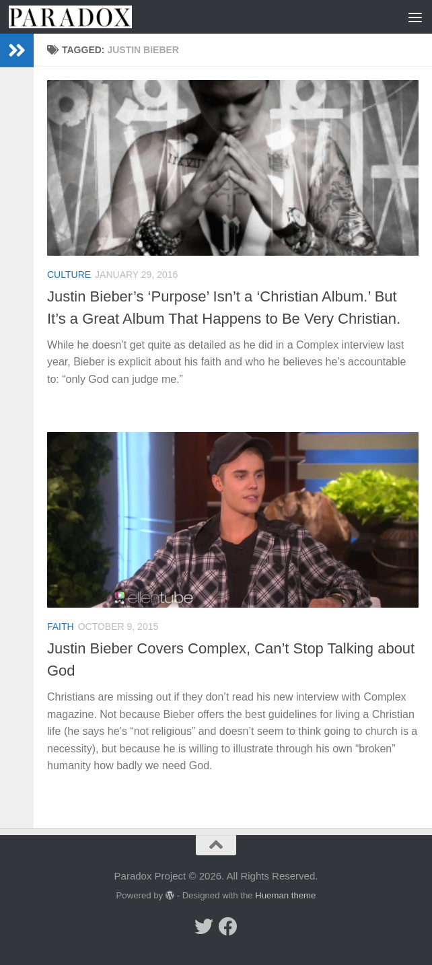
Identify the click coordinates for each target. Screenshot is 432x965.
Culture (69, 274)
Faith (60, 626)
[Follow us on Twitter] (203, 926)
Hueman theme (285, 895)
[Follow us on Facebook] (228, 926)
